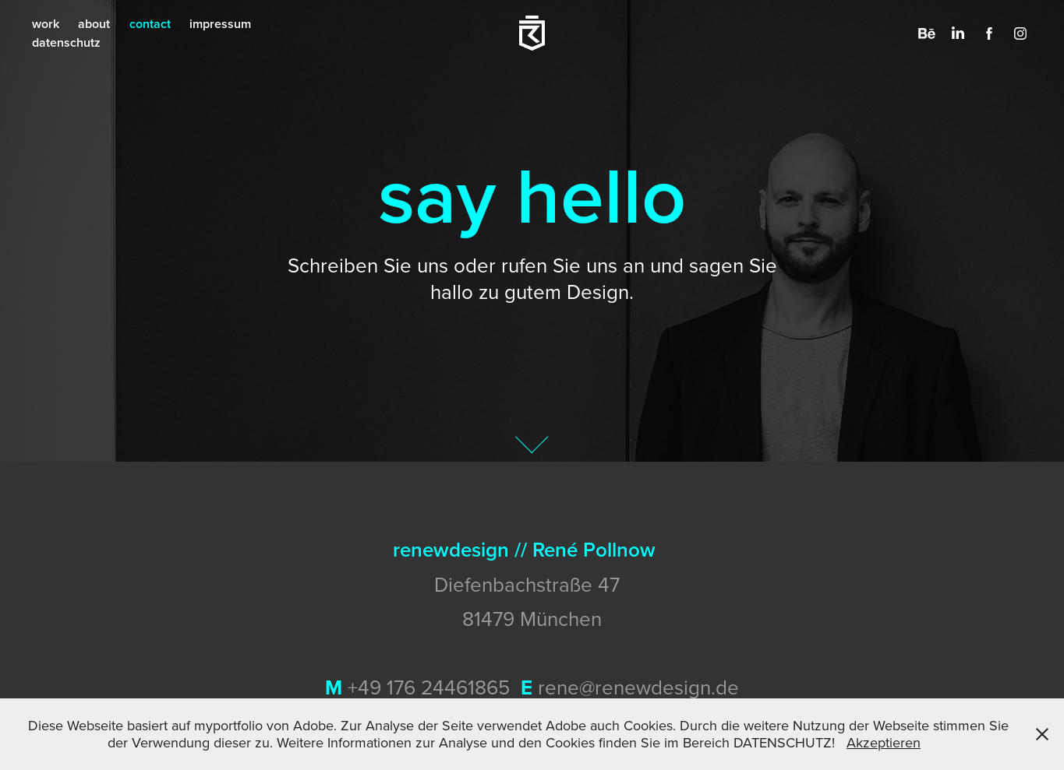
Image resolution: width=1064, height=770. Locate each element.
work (45, 24)
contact (150, 24)
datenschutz (66, 42)
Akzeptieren (884, 742)
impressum (220, 24)
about (94, 24)
